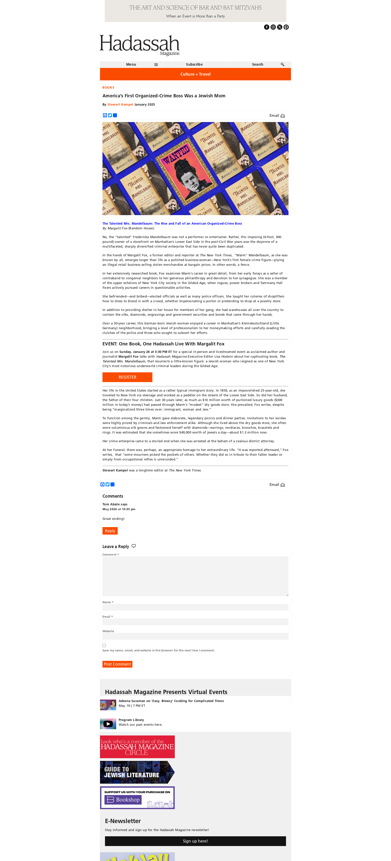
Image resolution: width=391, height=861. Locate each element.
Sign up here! (195, 841)
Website (108, 631)
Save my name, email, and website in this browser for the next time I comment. (158, 650)
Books (108, 87)
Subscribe (194, 64)
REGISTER (127, 377)
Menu (131, 64)
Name (108, 602)
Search (258, 64)
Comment (110, 554)
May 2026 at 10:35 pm (119, 509)
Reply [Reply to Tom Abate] (110, 530)
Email (277, 115)
